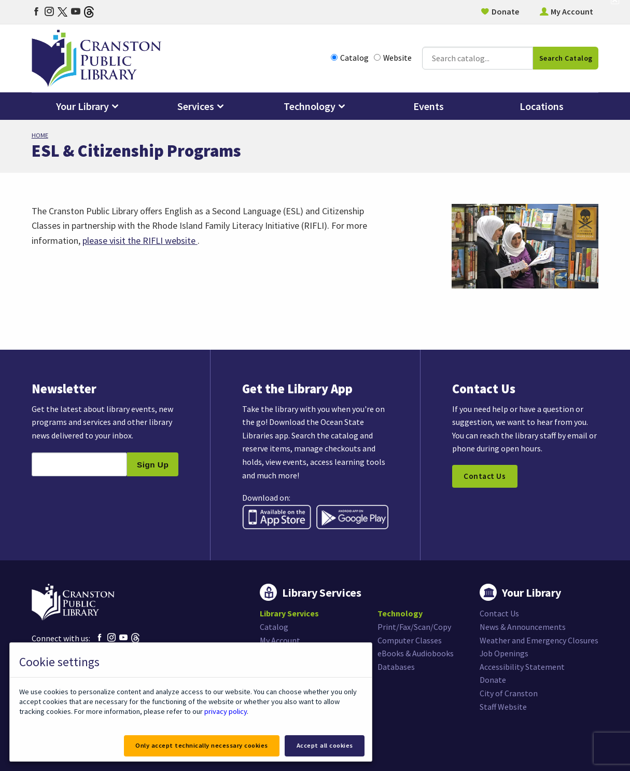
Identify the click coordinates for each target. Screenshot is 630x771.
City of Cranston (509, 693)
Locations (542, 106)
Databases (396, 667)
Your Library (82, 106)
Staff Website (503, 706)
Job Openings (504, 653)
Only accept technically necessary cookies (201, 745)
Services (195, 106)
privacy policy (225, 711)
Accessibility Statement (522, 667)
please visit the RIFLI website (140, 240)
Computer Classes (409, 640)
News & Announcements (523, 627)
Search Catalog (566, 58)
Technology (309, 106)
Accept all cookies (325, 745)
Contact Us (485, 476)
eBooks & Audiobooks (415, 653)
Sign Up (153, 464)
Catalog (350, 58)
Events (428, 106)
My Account (572, 11)
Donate (505, 11)
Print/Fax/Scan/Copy (414, 627)
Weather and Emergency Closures (539, 640)
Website (393, 58)
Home (40, 135)
